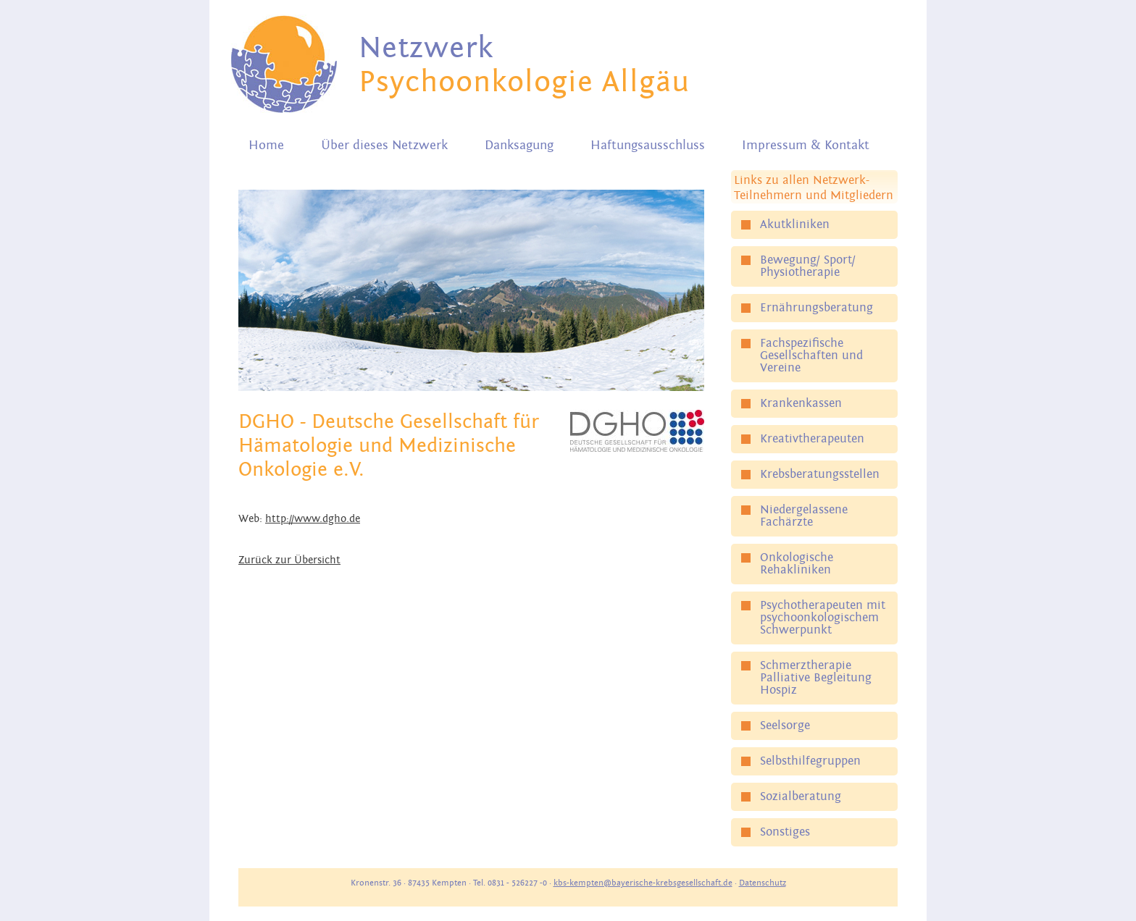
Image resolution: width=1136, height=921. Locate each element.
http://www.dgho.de (312, 519)
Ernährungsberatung (816, 307)
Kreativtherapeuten (812, 439)
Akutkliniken (795, 224)
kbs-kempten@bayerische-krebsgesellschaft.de (643, 883)
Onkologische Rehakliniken (796, 563)
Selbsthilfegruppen (810, 761)
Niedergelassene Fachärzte (804, 515)
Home (266, 145)
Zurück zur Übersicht (289, 560)
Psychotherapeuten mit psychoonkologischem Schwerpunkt (822, 617)
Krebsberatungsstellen (820, 474)
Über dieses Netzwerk (384, 145)
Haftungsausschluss (647, 145)
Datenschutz (762, 883)
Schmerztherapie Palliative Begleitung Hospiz (816, 677)
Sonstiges (785, 832)
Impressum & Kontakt (805, 145)
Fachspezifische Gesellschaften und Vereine (811, 355)
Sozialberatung (800, 796)
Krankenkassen (801, 403)
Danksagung (519, 145)
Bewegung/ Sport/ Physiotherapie (808, 266)
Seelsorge (785, 725)
